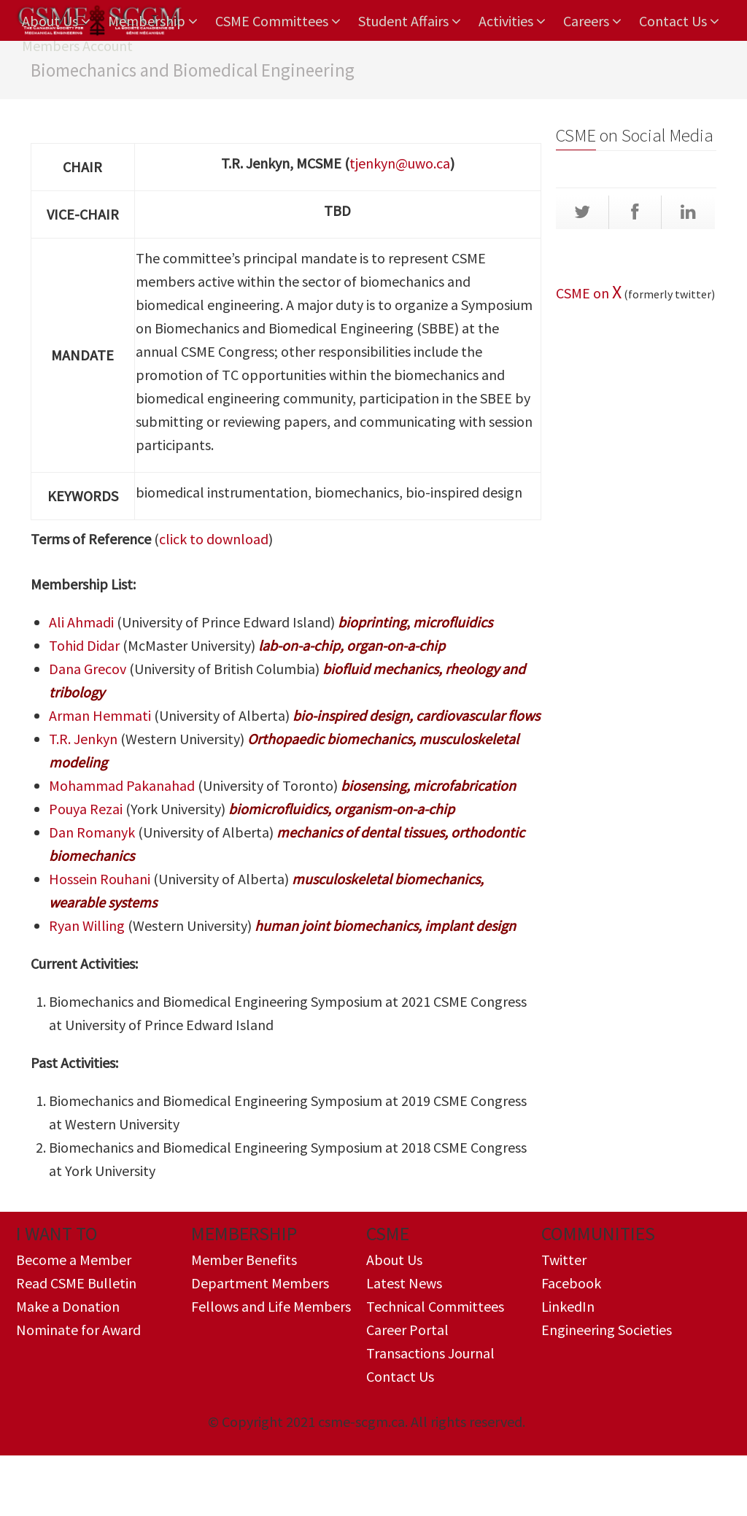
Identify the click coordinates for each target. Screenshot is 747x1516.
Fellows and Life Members (271, 1306)
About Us (56, 21)
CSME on (584, 293)
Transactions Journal (430, 1353)
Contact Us (679, 21)
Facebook (571, 1283)
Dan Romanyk (92, 832)
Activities (512, 21)
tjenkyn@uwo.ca (399, 163)
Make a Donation (68, 1306)
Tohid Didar (86, 645)
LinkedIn (568, 1306)
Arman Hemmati (100, 715)
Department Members (260, 1283)
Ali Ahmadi (81, 622)
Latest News (404, 1283)
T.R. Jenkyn (83, 739)
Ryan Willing (87, 925)
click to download (213, 539)
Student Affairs (409, 21)
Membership (153, 21)
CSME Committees (278, 21)
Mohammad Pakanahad (123, 785)
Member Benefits (244, 1259)
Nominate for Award (78, 1329)
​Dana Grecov (87, 669)
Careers (592, 21)
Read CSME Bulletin (76, 1283)
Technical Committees (435, 1306)
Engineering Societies (606, 1329)
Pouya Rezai (86, 809)
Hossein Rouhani (99, 879)
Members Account (77, 45)
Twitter (564, 1259)
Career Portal (407, 1329)
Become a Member (73, 1259)
